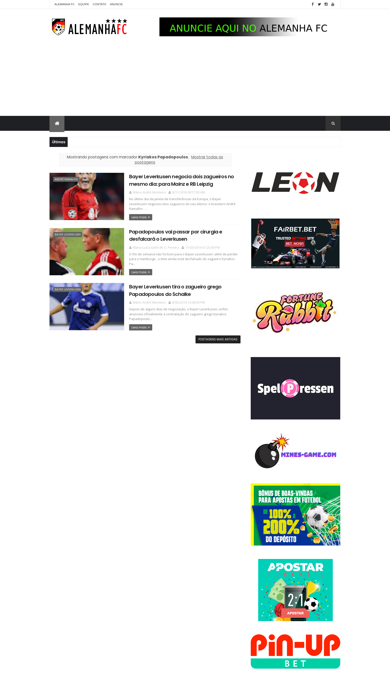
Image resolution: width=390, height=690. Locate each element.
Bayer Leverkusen (68, 234)
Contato (99, 4)
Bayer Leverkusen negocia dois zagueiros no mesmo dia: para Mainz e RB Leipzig (181, 180)
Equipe (83, 4)
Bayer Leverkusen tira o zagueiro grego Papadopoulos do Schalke (175, 290)
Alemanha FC (64, 4)
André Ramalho (66, 179)
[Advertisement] (195, 78)
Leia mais (139, 217)
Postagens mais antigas (218, 339)
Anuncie (116, 4)
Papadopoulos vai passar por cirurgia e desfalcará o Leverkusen (175, 235)
